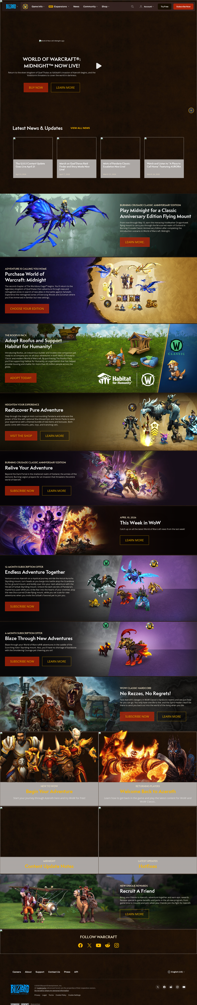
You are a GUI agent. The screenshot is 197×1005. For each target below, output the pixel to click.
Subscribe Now (22, 491)
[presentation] (11, 6)
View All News (80, 128)
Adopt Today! (20, 378)
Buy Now (36, 88)
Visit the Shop (21, 436)
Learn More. (134, 242)
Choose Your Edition (27, 309)
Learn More (65, 88)
